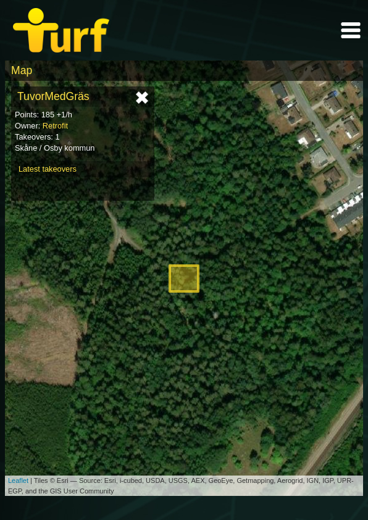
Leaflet (18, 480)
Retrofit (55, 125)
